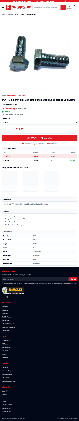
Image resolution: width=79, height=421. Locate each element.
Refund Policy (6, 408)
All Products (6, 340)
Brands (4, 354)
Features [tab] (6, 211)
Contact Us (5, 367)
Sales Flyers (6, 378)
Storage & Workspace (8, 327)
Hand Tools (5, 310)
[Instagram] (7, 297)
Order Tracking (6, 371)
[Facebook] (3, 297)
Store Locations (7, 398)
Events (4, 401)
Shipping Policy (7, 405)
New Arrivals (6, 347)
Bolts (23, 95)
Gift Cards (5, 357)
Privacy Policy (73, 283)
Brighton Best (11, 95)
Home (3, 14)
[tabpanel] (39, 220)
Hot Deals (5, 344)
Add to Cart (39, 137)
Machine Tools (6, 317)
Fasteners (5, 313)
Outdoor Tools (6, 320)
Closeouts (5, 351)
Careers (4, 394)
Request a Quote (7, 374)
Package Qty (6, 118)
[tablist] (39, 211)
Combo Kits (5, 331)
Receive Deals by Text (8, 381)
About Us (4, 391)
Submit (73, 279)
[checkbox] (2, 283)
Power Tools (5, 307)
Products (10, 14)
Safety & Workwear (8, 324)
